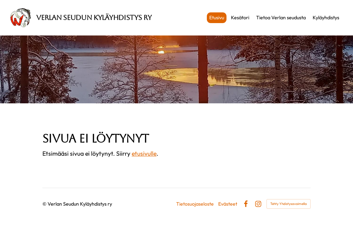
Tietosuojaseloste (195, 204)
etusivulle (144, 153)
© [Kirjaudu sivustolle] (45, 204)
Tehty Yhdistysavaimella (288, 204)
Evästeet (227, 204)
